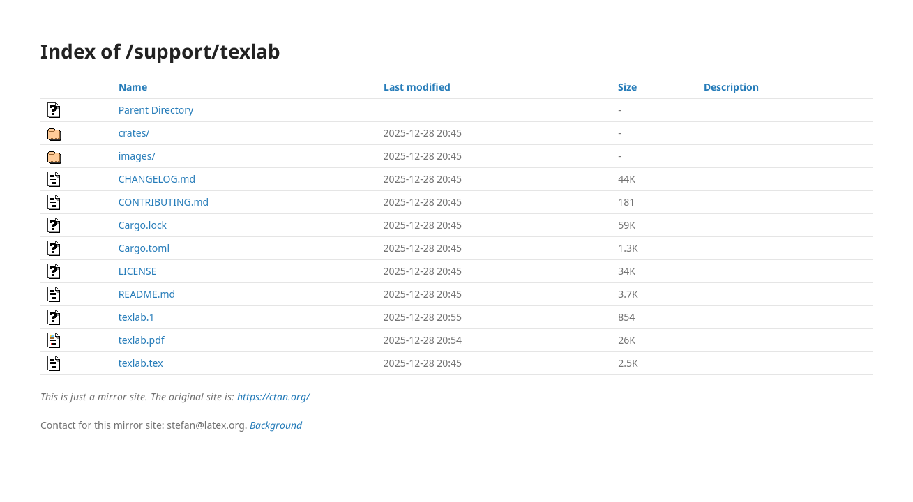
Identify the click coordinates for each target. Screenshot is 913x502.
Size (627, 86)
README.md (147, 294)
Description (731, 86)
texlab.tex (141, 363)
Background (276, 425)
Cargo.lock (143, 224)
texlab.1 (137, 317)
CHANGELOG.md (157, 178)
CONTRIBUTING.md (164, 201)
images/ (137, 155)
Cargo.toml (144, 247)
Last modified (417, 86)
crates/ (134, 132)
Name (133, 86)
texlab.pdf (142, 340)
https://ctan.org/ (273, 396)
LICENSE (138, 270)
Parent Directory (156, 109)
